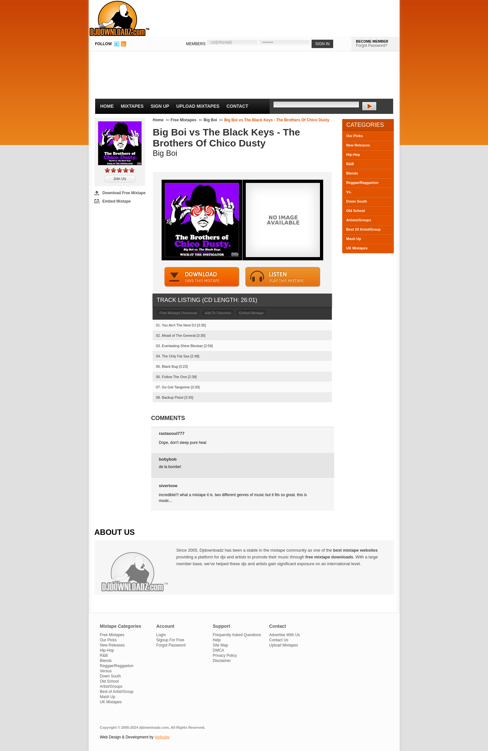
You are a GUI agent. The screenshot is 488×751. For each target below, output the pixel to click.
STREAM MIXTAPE (282, 277)
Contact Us (278, 640)
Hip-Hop (353, 154)
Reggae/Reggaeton (362, 183)
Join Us (119, 178)
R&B (350, 164)
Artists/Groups (358, 220)
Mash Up (353, 239)
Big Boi (210, 120)
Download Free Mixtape (124, 193)
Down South (356, 201)
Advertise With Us (284, 635)
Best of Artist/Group (117, 691)
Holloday (162, 737)
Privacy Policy (225, 655)
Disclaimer (222, 660)
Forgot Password (171, 645)
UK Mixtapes (357, 248)
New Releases (358, 145)
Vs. (349, 192)
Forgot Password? (371, 45)
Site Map (220, 645)
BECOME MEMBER (372, 41)
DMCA (218, 650)
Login (161, 635)
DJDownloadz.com (119, 18)
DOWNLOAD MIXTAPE (201, 277)
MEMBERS (196, 44)
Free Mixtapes (183, 120)
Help (217, 640)
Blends (352, 173)
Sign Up (160, 106)
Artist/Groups (111, 686)
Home (107, 106)
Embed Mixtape (117, 201)
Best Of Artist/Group (363, 229)
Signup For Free (170, 640)
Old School (355, 211)
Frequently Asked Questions (237, 635)
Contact (237, 106)
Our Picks (354, 136)
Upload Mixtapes (198, 106)
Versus (106, 671)
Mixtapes (132, 106)
